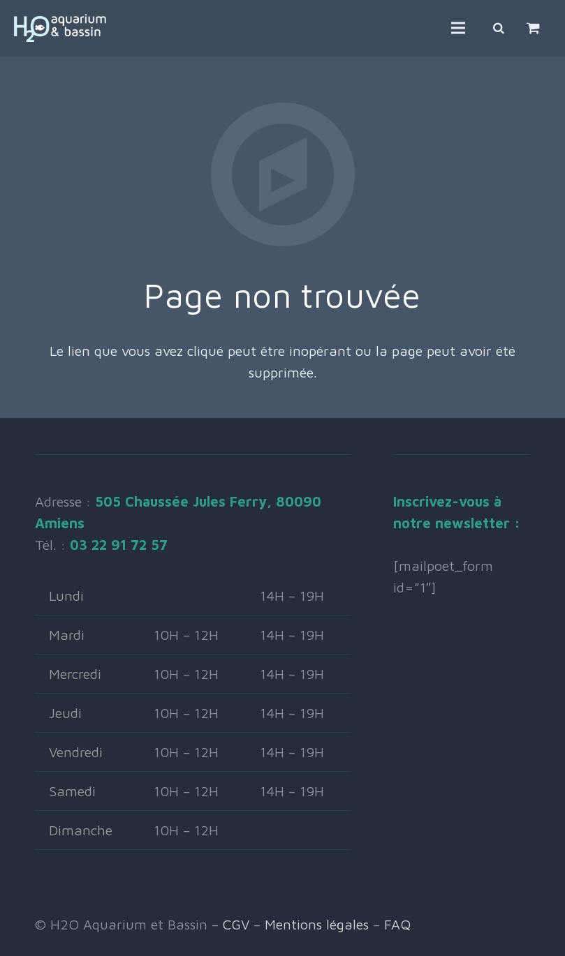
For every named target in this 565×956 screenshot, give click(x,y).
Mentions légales (317, 924)
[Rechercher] (498, 27)
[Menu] (458, 27)
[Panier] (533, 28)
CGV (236, 924)
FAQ (397, 924)
